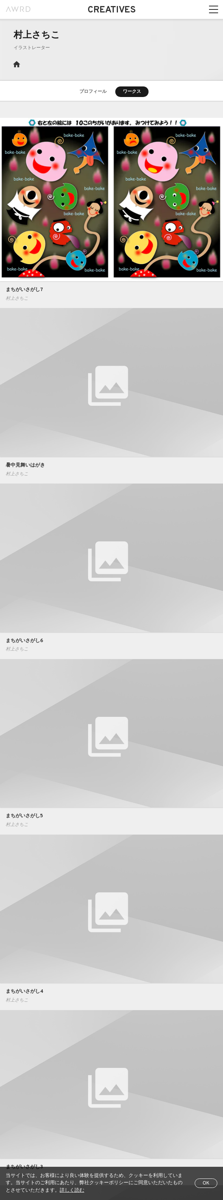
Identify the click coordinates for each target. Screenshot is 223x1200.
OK (206, 1183)
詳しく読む (72, 1191)
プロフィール (93, 92)
